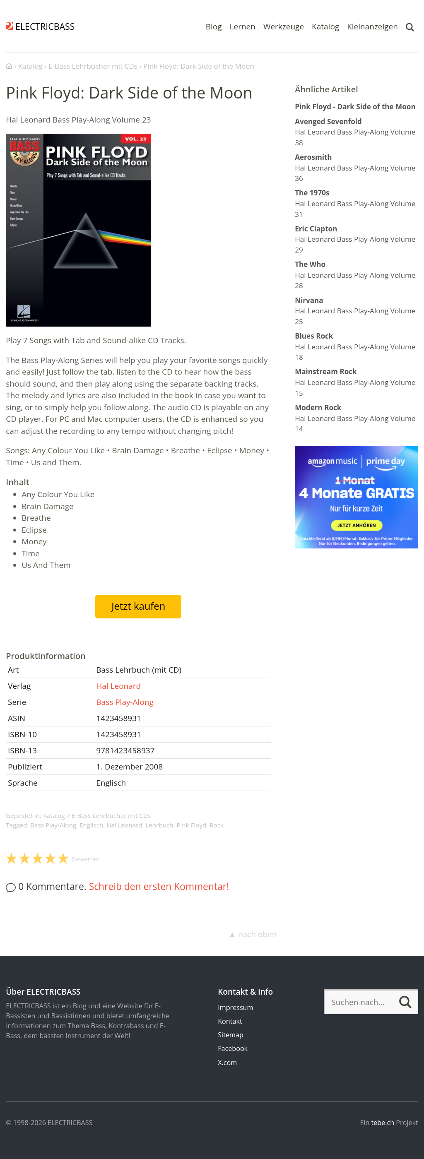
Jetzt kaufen (138, 606)
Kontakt (230, 1021)
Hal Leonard (118, 685)
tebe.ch (383, 1122)
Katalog (325, 26)
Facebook (233, 1048)
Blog (214, 26)
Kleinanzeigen (372, 26)
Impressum (235, 1007)
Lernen (242, 26)
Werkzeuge (283, 26)
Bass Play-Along (125, 702)
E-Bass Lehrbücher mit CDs (111, 815)
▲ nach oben (252, 934)
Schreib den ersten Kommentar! (159, 886)
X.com (227, 1062)
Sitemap (230, 1034)
